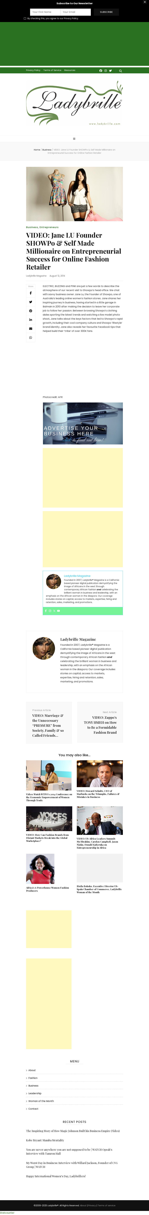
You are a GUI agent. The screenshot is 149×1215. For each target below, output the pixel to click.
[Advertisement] (74, 45)
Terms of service (106, 1205)
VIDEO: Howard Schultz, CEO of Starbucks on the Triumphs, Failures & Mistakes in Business (98, 793)
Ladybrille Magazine (36, 275)
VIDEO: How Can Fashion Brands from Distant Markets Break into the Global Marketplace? (47, 837)
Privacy (92, 1205)
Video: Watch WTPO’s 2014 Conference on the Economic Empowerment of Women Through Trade (49, 797)
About (32, 1070)
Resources (69, 70)
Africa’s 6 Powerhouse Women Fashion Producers (47, 889)
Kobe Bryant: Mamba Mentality (45, 1140)
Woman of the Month (41, 1101)
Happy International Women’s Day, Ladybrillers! (56, 1176)
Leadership (34, 1093)
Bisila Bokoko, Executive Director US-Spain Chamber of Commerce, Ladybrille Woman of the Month (99, 889)
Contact (33, 1109)
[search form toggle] (120, 71)
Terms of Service (52, 70)
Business (32, 227)
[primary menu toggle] (74, 139)
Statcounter (7, 1213)
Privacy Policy (33, 70)
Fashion (32, 1078)
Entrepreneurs (49, 227)
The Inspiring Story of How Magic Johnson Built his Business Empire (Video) (73, 1131)
